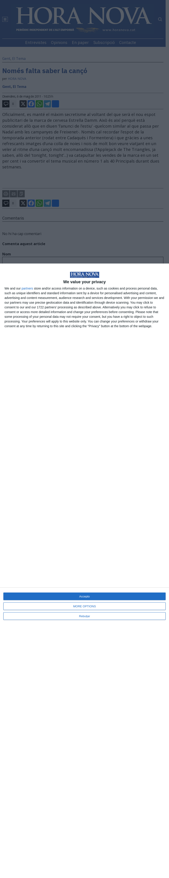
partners (27, 288)
